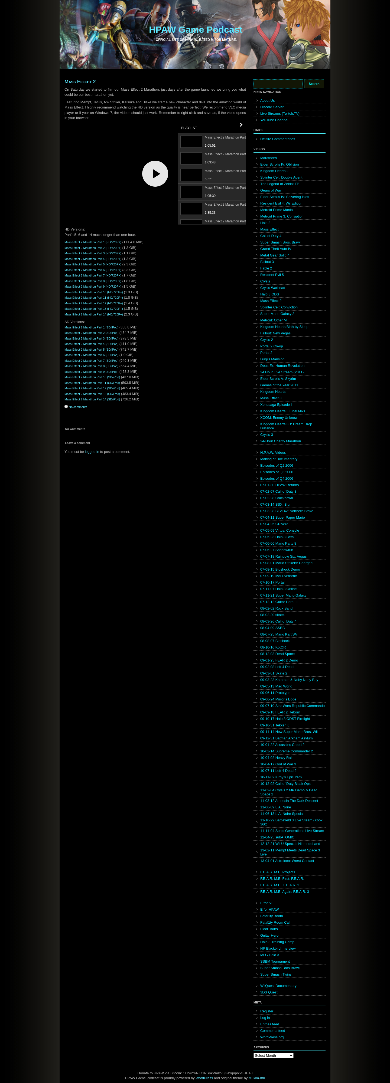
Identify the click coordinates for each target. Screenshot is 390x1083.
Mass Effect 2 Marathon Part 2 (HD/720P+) (92, 247)
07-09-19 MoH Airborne (278, 576)
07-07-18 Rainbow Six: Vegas (283, 556)
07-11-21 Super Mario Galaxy (283, 595)
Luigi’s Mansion (272, 359)
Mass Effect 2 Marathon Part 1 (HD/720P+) (92, 242)
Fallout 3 (267, 262)
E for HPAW (269, 909)
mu (262, 1078)
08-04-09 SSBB (272, 628)
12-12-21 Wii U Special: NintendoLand (290, 844)
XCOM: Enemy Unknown (280, 418)
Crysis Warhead (272, 288)
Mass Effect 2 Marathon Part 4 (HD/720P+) (92, 259)
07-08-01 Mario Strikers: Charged (286, 563)
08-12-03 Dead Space (277, 654)
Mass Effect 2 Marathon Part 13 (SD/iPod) (92, 394)
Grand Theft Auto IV (275, 249)
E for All (266, 903)
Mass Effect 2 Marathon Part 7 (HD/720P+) (92, 275)
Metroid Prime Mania (276, 210)
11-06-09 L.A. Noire (275, 807)
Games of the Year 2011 (279, 385)
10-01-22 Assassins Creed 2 (282, 745)
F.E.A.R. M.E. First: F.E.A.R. (282, 879)
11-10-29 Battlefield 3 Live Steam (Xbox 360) (291, 822)
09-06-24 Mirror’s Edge (278, 699)
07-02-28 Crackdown (276, 498)
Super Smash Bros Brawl (280, 968)
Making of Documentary (278, 459)
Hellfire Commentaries (277, 139)
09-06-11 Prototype (275, 693)
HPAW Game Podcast (195, 29)
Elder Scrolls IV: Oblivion (279, 164)
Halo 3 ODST (270, 294)
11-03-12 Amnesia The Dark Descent (289, 801)
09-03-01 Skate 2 (273, 673)
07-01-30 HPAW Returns (279, 485)
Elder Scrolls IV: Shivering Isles (284, 197)
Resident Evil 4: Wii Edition (281, 203)
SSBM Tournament (275, 961)
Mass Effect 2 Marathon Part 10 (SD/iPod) (92, 377)
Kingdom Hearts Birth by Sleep (284, 327)
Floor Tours (269, 929)
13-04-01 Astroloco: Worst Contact (287, 861)
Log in (265, 1018)
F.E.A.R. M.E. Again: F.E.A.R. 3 (284, 892)
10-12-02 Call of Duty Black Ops (285, 784)
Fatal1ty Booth (271, 916)
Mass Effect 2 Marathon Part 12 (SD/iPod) (92, 388)
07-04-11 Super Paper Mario (282, 517)
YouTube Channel (274, 120)
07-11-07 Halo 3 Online (278, 589)
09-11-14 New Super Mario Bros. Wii (289, 732)
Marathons (268, 158)
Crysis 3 (266, 435)
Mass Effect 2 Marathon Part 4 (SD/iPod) (91, 343)
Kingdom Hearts (272, 392)
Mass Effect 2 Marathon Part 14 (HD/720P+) (93, 314)
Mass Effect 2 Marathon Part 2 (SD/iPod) (91, 332)
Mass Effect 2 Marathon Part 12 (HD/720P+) (93, 303)
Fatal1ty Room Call (275, 922)
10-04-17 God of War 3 (278, 764)
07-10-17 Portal (272, 582)
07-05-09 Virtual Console (279, 530)
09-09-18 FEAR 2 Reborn (280, 712)
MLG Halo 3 (269, 955)
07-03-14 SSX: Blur (275, 504)
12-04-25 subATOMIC (277, 837)
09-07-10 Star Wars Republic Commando (292, 706)
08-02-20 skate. (272, 615)
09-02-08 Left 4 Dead (277, 667)
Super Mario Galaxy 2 (277, 314)
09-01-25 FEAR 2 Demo (279, 660)
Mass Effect (269, 229)
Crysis (265, 281)
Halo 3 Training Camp (277, 942)
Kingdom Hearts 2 (274, 171)
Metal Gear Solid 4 (275, 255)
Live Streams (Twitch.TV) (280, 113)
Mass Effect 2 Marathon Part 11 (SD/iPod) (92, 382)
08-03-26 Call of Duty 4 (278, 621)
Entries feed (269, 1024)
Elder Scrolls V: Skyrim (278, 379)
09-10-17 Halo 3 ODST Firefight (285, 719)
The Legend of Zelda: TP (279, 184)
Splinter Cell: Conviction (279, 307)
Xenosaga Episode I (276, 405)
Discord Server (272, 107)
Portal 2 (266, 353)
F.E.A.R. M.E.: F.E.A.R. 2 (279, 885)
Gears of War (270, 190)
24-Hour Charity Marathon (280, 441)
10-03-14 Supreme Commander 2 (286, 751)
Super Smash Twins (275, 974)
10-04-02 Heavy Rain (277, 758)
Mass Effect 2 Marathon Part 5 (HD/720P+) (92, 264)
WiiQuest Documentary (278, 986)
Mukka (254, 1078)
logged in (92, 452)
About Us (267, 100)
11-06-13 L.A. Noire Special (282, 814)
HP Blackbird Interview (278, 948)
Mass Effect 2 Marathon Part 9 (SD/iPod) (91, 371)
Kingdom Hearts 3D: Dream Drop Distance (286, 426)
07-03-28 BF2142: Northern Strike (286, 511)
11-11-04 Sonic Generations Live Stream (292, 831)
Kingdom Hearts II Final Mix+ (283, 411)
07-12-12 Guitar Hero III (278, 602)
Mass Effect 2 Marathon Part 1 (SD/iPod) (91, 327)
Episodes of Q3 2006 (276, 472)
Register (266, 1011)
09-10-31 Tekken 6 (274, 725)
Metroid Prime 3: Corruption (282, 216)
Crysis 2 (266, 340)
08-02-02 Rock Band (276, 608)
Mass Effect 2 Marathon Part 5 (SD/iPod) (91, 349)
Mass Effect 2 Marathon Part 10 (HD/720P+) (93, 292)
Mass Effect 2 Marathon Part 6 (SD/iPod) (91, 355)
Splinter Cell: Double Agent (281, 177)
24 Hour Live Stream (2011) (282, 372)
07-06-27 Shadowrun (276, 550)
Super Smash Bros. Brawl (280, 242)
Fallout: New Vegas (275, 333)
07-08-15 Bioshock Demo (280, 569)
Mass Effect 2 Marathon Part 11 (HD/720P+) (93, 297)
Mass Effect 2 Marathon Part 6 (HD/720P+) (92, 270)
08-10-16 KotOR (273, 647)
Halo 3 (265, 223)
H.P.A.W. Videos (273, 452)
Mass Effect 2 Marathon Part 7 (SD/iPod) (91, 360)
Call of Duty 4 (270, 236)
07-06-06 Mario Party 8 (278, 543)
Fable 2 (266, 268)
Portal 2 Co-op (271, 346)
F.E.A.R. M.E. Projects (277, 872)
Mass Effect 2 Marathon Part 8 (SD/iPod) (91, 366)
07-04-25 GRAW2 (274, 524)
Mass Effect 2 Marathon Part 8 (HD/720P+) (92, 281)
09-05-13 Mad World (276, 686)
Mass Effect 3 (271, 398)
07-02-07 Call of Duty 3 (278, 491)
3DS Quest (269, 992)
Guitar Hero (269, 935)
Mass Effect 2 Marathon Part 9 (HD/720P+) (92, 286)
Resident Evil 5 (272, 275)
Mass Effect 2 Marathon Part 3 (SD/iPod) (91, 338)
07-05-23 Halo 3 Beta (277, 537)
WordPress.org (272, 1037)
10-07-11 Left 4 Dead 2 (278, 771)
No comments (78, 407)
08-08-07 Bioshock (275, 641)
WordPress (204, 1078)
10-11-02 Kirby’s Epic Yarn (281, 777)
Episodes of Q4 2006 (276, 478)
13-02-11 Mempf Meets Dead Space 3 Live (290, 852)
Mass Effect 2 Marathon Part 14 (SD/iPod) (92, 399)
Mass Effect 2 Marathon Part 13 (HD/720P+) (93, 308)
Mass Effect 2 (80, 81)
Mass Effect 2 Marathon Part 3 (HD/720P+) (92, 253)
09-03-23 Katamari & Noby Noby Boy (289, 680)
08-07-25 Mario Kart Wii (278, 634)
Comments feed (272, 1031)
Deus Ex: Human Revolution (282, 366)
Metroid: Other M (273, 320)
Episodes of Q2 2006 (276, 465)
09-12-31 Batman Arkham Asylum (286, 738)
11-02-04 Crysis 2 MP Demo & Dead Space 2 (288, 792)
